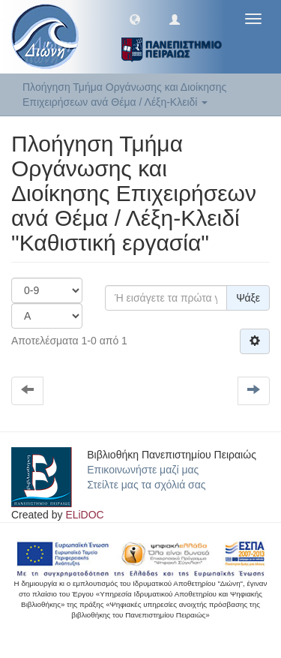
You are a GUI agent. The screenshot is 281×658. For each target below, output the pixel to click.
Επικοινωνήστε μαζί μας (143, 470)
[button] (134, 19)
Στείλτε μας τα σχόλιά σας (146, 485)
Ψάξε (248, 298)
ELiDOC (84, 515)
